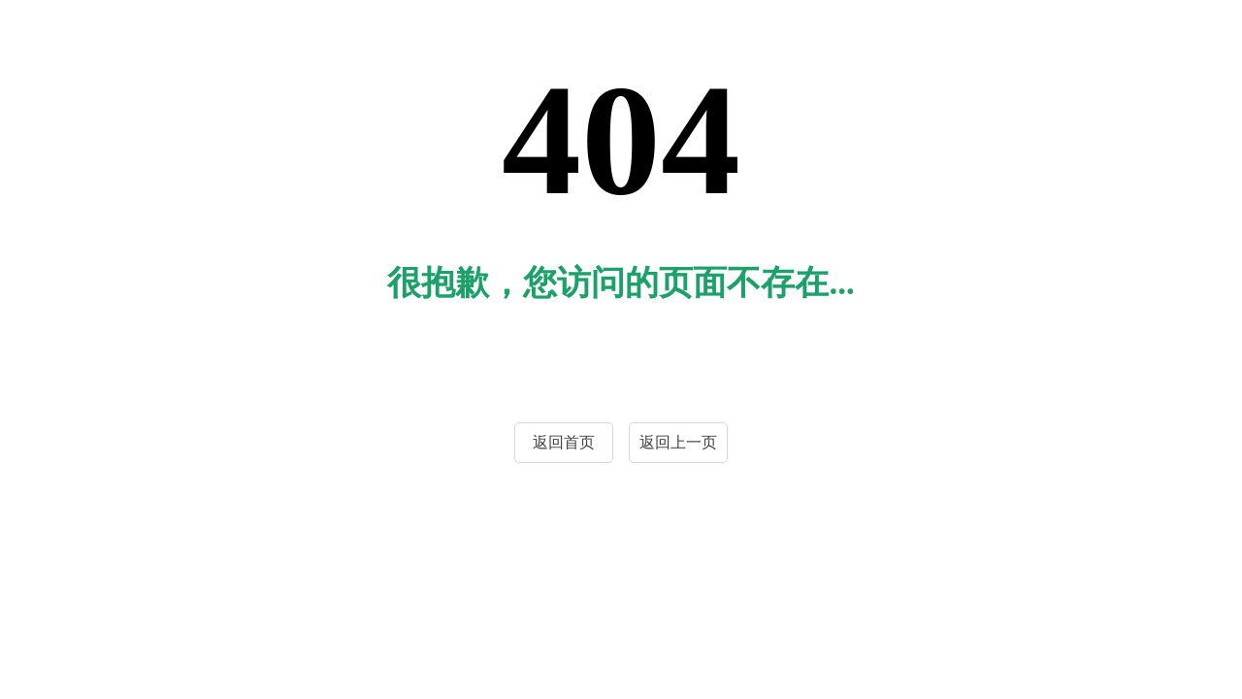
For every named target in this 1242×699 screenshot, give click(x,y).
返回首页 (564, 442)
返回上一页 (678, 442)
